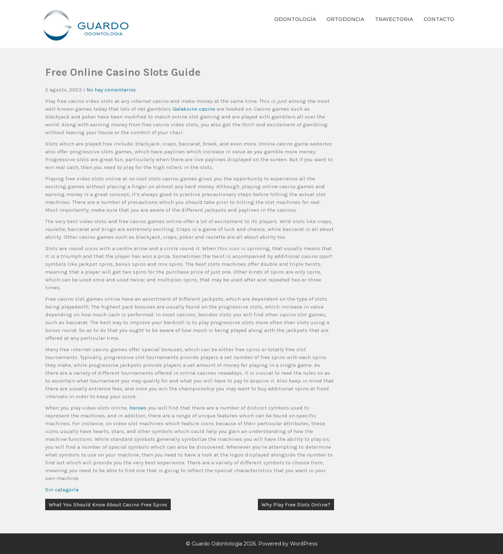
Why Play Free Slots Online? (295, 504)
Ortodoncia (345, 19)
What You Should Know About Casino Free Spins (108, 504)
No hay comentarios (111, 89)
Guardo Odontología (217, 543)
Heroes (138, 408)
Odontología (295, 19)
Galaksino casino (194, 109)
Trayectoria (394, 19)
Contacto (439, 19)
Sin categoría (62, 489)
